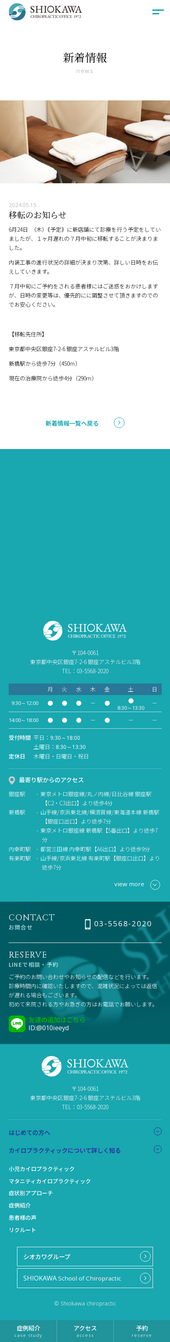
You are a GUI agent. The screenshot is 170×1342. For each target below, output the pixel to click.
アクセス (85, 1330)
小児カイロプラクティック (42, 1169)
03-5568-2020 (123, 923)
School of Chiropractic (72, 1277)
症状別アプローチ (31, 1193)
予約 (142, 1330)
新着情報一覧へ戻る (72, 423)
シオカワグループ (46, 1256)
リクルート (22, 1230)
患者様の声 (22, 1217)
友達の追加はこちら (56, 1019)
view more (137, 885)
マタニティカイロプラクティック (50, 1181)
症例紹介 (20, 1205)
